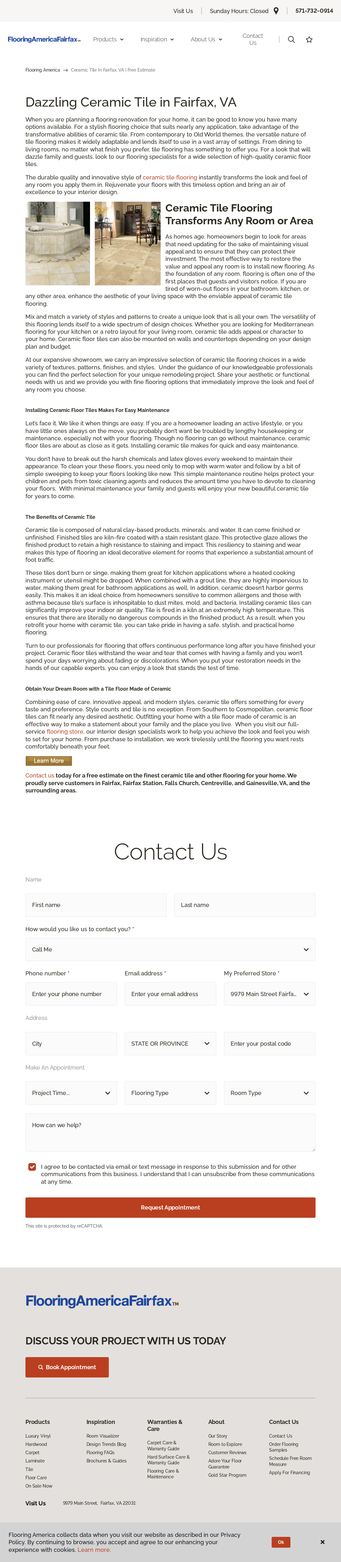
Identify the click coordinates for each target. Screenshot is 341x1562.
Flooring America (42, 70)
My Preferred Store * (252, 973)
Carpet (32, 1452)
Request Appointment (170, 1207)
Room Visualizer (103, 1436)
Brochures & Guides (107, 1460)
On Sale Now (38, 1486)
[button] (291, 39)
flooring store (65, 731)
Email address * (145, 973)
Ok (281, 1542)
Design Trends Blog (106, 1444)
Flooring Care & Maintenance (163, 1473)
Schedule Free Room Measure (290, 1461)
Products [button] (108, 39)
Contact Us (253, 39)
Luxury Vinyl (38, 1436)
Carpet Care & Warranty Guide (163, 1445)
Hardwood (36, 1444)
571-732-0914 (314, 10)
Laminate (35, 1460)
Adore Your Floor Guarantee (225, 1463)
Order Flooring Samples (283, 1447)
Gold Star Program (227, 1475)
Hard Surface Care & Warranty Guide (168, 1459)
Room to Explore (225, 1444)
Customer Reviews (227, 1452)
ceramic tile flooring (170, 177)
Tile (29, 1469)
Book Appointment (67, 1367)
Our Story (218, 1436)
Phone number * (47, 973)
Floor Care (36, 1477)
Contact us (39, 775)
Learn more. (94, 1549)
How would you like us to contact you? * (79, 929)
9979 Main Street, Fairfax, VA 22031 (99, 1503)
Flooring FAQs (101, 1452)
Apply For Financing (289, 1472)
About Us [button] (207, 39)
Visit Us (183, 11)
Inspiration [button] (158, 39)
